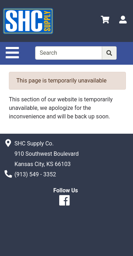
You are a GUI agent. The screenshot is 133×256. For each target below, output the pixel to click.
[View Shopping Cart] (105, 20)
